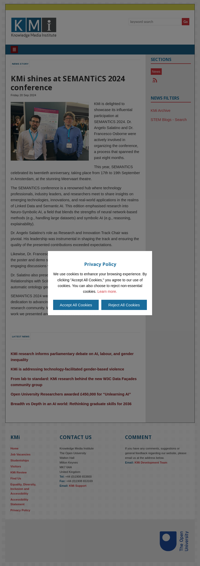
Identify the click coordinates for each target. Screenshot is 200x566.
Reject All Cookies (124, 305)
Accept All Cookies (76, 305)
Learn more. (107, 291)
